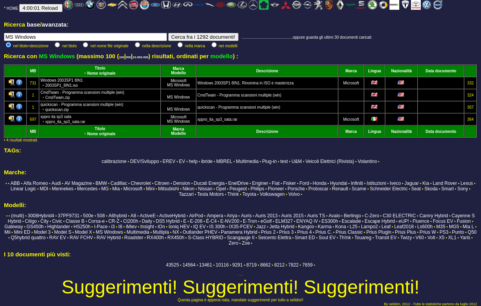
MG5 (454, 226)
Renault (340, 188)
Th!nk (345, 237)
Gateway (13, 226)
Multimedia (247, 161)
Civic (57, 221)
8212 (279, 265)
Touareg (362, 237)
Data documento (440, 71)
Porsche (296, 188)
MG (105, 188)
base (33, 24)
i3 (113, 226)
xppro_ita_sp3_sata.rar (217, 119)
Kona (340, 226)
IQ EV (199, 226)
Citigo (31, 221)
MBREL (224, 161)
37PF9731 (68, 215)
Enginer (260, 183)
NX (175, 232)
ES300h (329, 221)
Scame (359, 188)
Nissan (205, 188)
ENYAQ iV (307, 221)
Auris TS (316, 215)
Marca (178, 68)
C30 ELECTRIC (399, 215)
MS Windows (178, 85)
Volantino (367, 161)
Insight (147, 226)
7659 (307, 265)
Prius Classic (349, 232)
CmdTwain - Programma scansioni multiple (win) (239, 95)
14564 (189, 265)
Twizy (406, 237)
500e (88, 215)
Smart (447, 188)
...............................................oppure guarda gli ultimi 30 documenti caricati (307, 37)
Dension (181, 183)
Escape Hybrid (379, 221)
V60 (419, 237)
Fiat (276, 183)
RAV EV (57, 237)
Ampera (215, 215)
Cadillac (119, 183)
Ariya (232, 215)
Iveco (395, 183)
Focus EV (443, 221)
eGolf (266, 221)
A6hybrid (117, 215)
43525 (172, 265)
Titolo (100, 68)
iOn (161, 226)
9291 (237, 265)
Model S (62, 232)
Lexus (467, 183)
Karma (325, 226)
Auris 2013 (266, 215)
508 (101, 215)
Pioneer (276, 188)
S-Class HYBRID (205, 237)
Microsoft (179, 81)
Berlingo (352, 215)
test (284, 161)
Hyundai (338, 183)
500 (128, 57)
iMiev (131, 226)
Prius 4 (304, 232)
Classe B (75, 221)
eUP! (403, 221)
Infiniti (357, 183)
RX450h (175, 237)
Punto (458, 232)
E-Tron (250, 221)
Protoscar (318, 188)
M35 (440, 226)
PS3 (444, 232)
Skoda (431, 188)
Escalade (351, 221)
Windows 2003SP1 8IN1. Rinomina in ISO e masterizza (245, 83)
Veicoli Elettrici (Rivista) (329, 161)
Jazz (261, 226)
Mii (7, 232)
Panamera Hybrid (239, 232)
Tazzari (186, 194)
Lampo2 (369, 226)
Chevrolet (141, 183)
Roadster (134, 237)
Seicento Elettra (274, 237)
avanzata (54, 24)
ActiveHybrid (172, 215)
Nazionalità (401, 71)
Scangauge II (241, 237)
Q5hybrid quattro (28, 237)
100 (121, 57)
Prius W (428, 232)
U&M (296, 161)
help (193, 161)
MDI (43, 188)
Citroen (162, 183)
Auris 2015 (292, 215)
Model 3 (42, 232)
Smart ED (305, 237)
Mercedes (87, 188)
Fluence (421, 221)
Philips (257, 188)
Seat (416, 188)
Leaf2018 (404, 226)
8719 (251, 265)
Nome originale (101, 73)
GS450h (35, 226)
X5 (442, 237)
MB (33, 71)
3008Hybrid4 (41, 215)
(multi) (17, 215)
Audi (56, 183)
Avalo (334, 215)
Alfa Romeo (35, 183)
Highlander (58, 226)
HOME (12, 8)
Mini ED (22, 232)
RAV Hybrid (109, 237)
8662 (265, 265)
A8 (133, 215)
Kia (425, 183)
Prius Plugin (378, 232)
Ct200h (130, 221)
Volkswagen (272, 194)
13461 (205, 265)
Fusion (464, 221)
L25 (353, 226)
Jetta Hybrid (281, 226)
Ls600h (425, 226)
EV (182, 161)
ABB (15, 183)
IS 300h (217, 226)
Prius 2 (268, 232)
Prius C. (323, 232)
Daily (147, 221)
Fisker (289, 183)
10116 (222, 265)
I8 (120, 226)
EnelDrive (238, 183)
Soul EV (327, 237)
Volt (431, 237)
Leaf (386, 226)
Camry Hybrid (433, 215)
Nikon (189, 188)
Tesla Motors (210, 194)
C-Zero (371, 215)
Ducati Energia (209, 183)
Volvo (294, 194)
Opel (221, 188)
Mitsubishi (168, 188)
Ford (304, 183)
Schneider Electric (389, 188)
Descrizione (267, 71)
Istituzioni (376, 183)
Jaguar (411, 183)
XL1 (452, 237)
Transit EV (386, 237)
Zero (234, 243)
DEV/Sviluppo (144, 161)
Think (233, 194)
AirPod (196, 215)
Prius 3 (286, 232)
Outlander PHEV (200, 232)
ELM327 (284, 221)
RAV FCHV (81, 237)
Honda (319, 183)
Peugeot (238, 188)
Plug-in (269, 161)
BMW (101, 183)
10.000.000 (140, 57)
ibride (206, 161)
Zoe (246, 243)
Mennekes (62, 188)
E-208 (196, 221)
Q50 (472, 232)
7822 (293, 265)
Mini (150, 188)
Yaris (465, 237)
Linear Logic (23, 188)
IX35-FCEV (241, 226)
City (44, 221)
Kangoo (306, 226)
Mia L (468, 226)
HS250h (82, 226)
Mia (116, 188)
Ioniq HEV (179, 226)
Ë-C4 (211, 221)
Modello (178, 73)
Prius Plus (405, 232)
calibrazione (114, 161)
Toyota (249, 194)
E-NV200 (229, 221)
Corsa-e (96, 221)
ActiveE (148, 215)
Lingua (374, 71)
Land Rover (445, 183)
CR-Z (114, 221)
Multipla (161, 232)
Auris (246, 215)
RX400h (155, 237)
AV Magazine (78, 183)
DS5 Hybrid (167, 221)
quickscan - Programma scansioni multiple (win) (238, 107)
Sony (462, 188)
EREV (169, 161)
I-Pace (101, 226)
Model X (83, 232)
